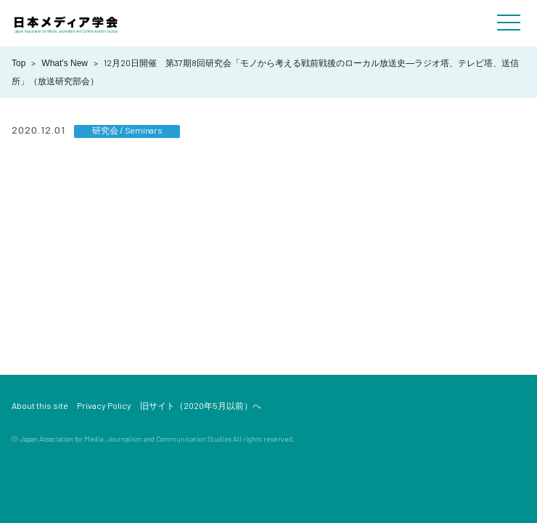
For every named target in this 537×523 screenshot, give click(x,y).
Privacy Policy (104, 405)
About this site (40, 405)
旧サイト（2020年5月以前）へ (200, 405)
